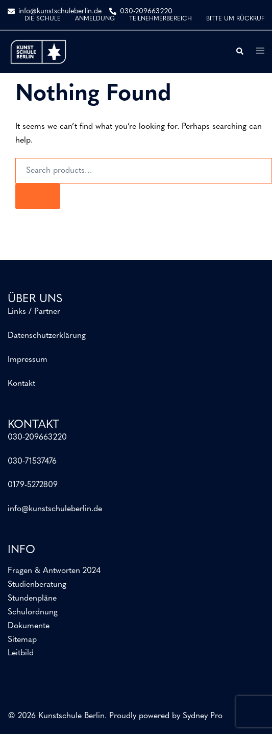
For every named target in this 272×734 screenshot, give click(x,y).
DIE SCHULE (42, 19)
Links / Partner (34, 312)
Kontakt (21, 384)
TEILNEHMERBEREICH (160, 19)
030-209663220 (37, 437)
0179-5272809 (33, 485)
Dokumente (29, 626)
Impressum (27, 360)
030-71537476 (32, 461)
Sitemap (22, 640)
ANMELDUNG (95, 19)
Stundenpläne (32, 598)
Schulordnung (33, 612)
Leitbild (21, 653)
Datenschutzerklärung (47, 336)
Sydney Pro (202, 716)
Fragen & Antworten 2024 (54, 571)
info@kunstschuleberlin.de (55, 509)
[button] (239, 52)
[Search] (37, 196)
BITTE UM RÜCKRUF (235, 19)
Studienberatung (37, 585)
